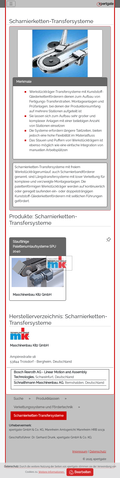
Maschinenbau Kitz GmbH (32, 295)
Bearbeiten (80, 472)
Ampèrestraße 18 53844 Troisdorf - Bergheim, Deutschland (41, 359)
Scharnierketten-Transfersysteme (38, 416)
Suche (18, 399)
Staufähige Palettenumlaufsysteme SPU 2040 (34, 246)
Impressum (79, 451)
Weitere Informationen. (51, 472)
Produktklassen (47, 399)
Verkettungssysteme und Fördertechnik (43, 407)
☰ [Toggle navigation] (11, 3)
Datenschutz (97, 451)
